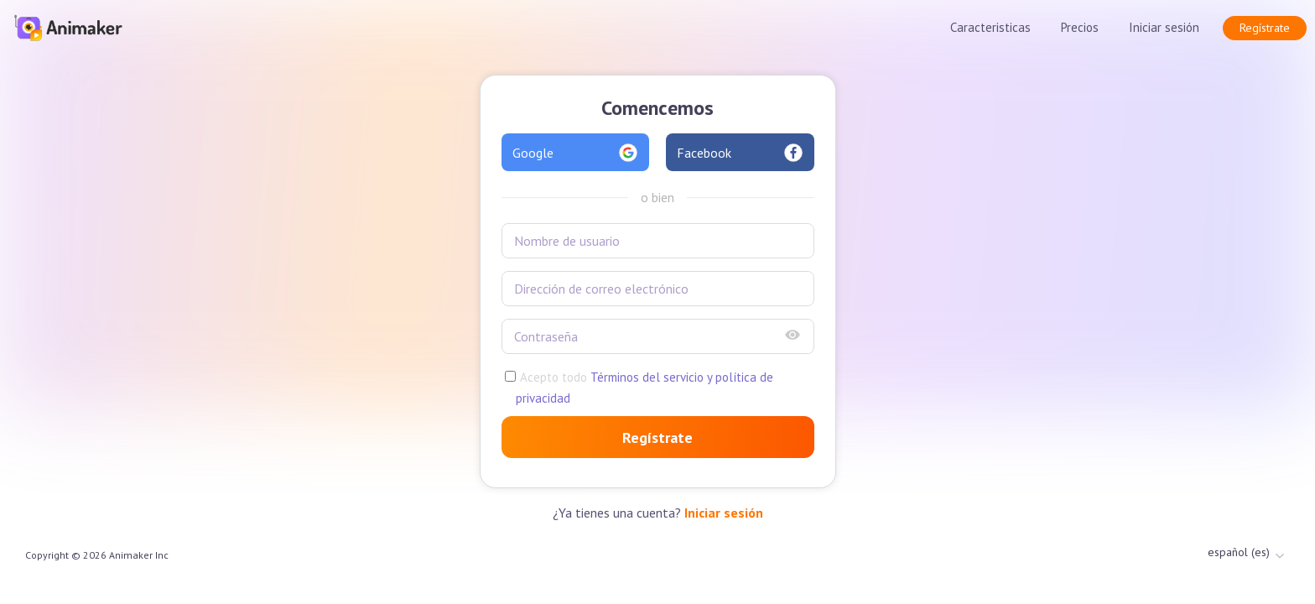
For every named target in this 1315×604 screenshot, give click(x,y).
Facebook (740, 153)
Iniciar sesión (1164, 27)
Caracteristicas (990, 27)
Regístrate (1265, 27)
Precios (1080, 27)
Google (575, 153)
